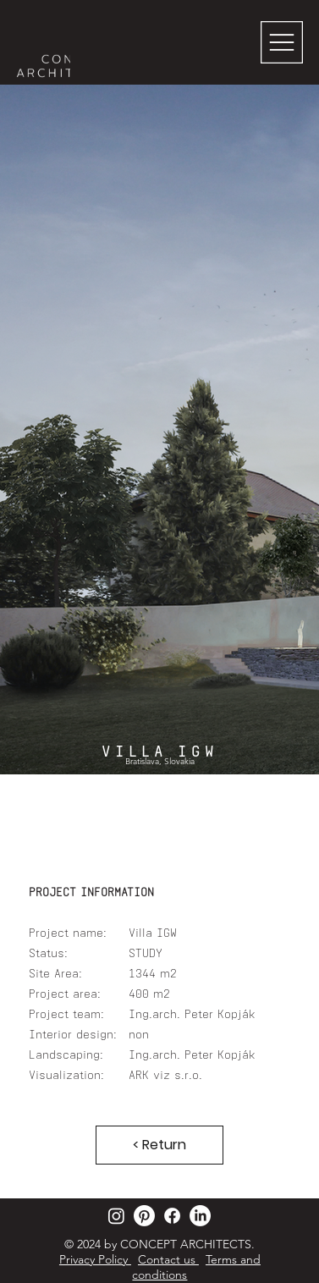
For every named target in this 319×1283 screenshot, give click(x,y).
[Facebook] (172, 1215)
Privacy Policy (95, 1259)
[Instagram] (116, 1215)
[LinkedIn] (200, 1215)
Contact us (168, 1259)
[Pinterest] (144, 1215)
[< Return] (159, 1145)
